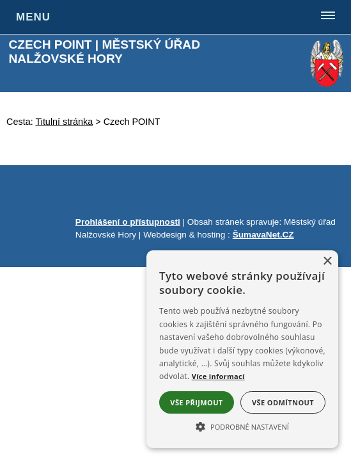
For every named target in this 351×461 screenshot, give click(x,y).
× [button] (327, 261)
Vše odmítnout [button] (283, 402)
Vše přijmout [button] (196, 402)
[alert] (242, 349)
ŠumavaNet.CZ (263, 234)
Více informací (218, 376)
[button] (242, 426)
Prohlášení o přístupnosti (127, 222)
